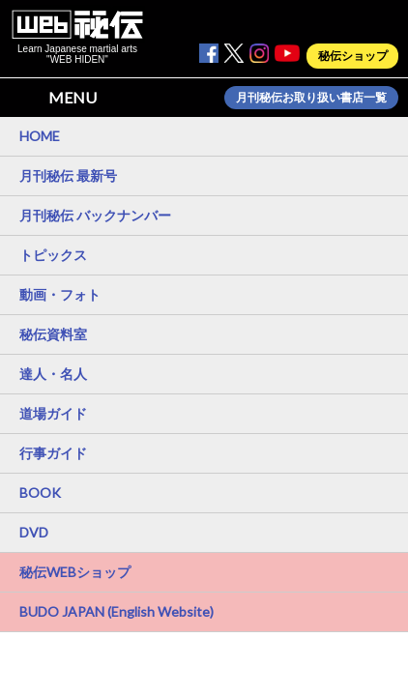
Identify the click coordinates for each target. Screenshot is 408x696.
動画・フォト (60, 294)
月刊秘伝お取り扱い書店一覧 (311, 97)
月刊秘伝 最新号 (68, 175)
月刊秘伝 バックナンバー (95, 215)
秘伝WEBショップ (75, 572)
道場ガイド (53, 413)
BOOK (40, 492)
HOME (39, 136)
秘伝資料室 (53, 334)
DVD (33, 532)
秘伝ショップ (353, 56)
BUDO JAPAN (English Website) (116, 611)
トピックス (53, 254)
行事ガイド (53, 453)
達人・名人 (53, 373)
